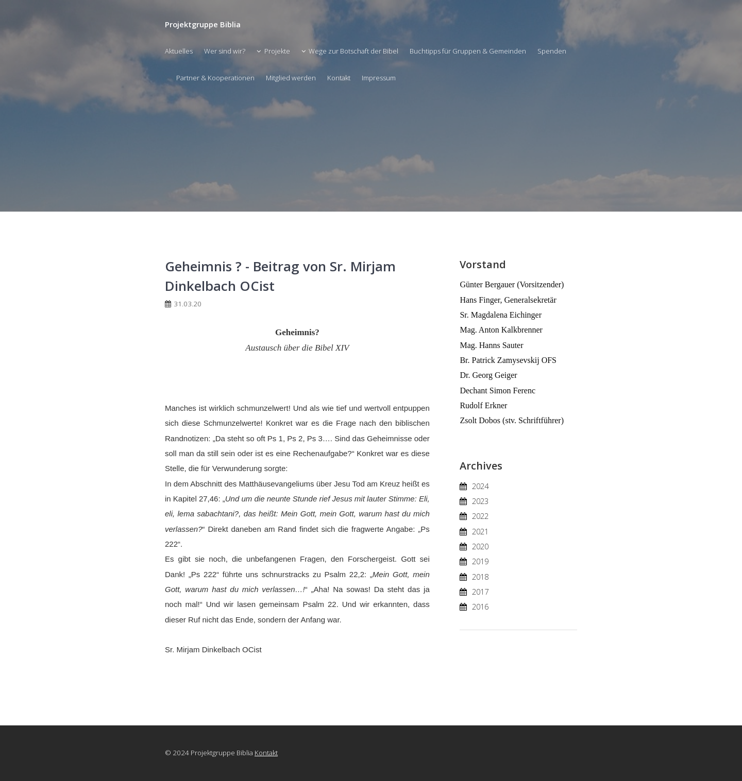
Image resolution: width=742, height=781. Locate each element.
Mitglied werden (291, 77)
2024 (480, 486)
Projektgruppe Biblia (203, 24)
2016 (480, 606)
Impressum (379, 77)
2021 (480, 531)
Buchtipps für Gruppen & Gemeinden (468, 51)
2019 (480, 561)
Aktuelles (179, 51)
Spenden (551, 51)
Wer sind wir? (224, 51)
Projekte (277, 51)
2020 (480, 546)
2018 (480, 576)
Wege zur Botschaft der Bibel (353, 51)
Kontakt (338, 77)
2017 (480, 591)
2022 (480, 516)
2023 (480, 501)
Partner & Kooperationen (215, 77)
